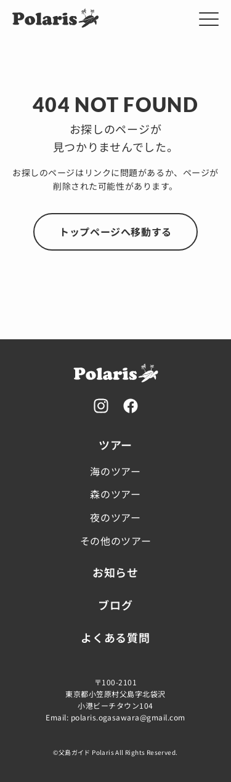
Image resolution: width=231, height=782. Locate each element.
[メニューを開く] (209, 18)
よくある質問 (115, 637)
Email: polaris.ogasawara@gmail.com (115, 717)
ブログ (115, 605)
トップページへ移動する (115, 231)
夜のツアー (115, 517)
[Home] (55, 25)
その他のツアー (115, 540)
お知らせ (115, 572)
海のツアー (115, 471)
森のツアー (115, 493)
